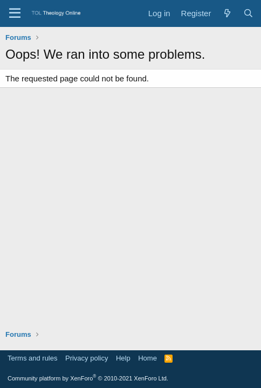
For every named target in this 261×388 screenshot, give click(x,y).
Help (123, 358)
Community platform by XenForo (88, 378)
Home (147, 358)
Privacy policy (86, 358)
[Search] (248, 13)
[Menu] (15, 13)
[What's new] (226, 13)
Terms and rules (32, 358)
